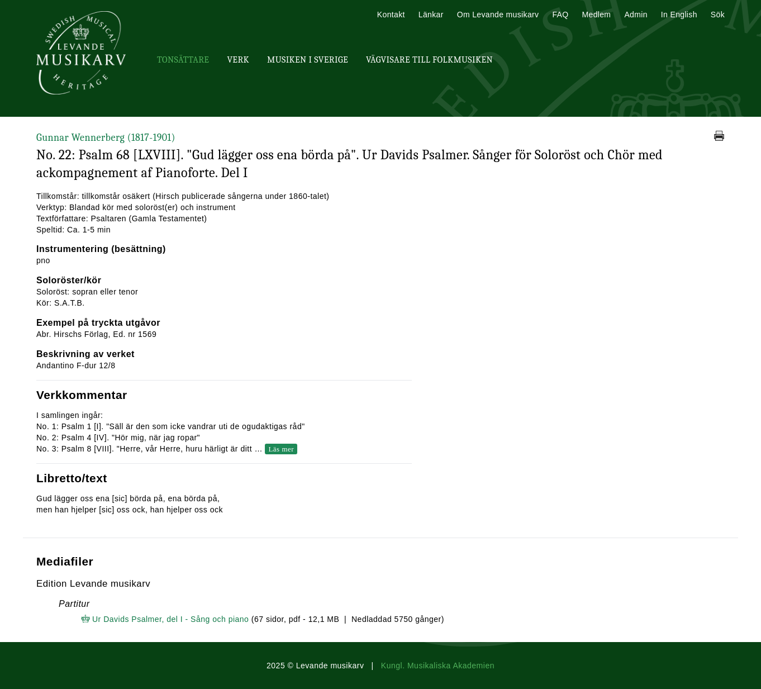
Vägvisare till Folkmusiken (429, 60)
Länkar (431, 14)
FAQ (560, 14)
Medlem (596, 14)
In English (679, 14)
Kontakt (391, 14)
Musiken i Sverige (307, 60)
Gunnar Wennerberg (105, 138)
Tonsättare (183, 60)
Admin (635, 14)
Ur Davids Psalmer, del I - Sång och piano (170, 619)
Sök (718, 14)
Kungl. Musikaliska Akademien (437, 665)
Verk (238, 60)
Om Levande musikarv (498, 14)
